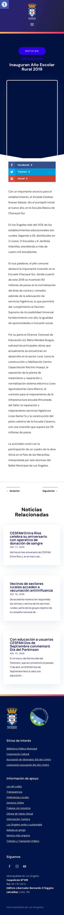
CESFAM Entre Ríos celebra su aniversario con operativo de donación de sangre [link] (28, 538)
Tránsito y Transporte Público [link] (22, 841)
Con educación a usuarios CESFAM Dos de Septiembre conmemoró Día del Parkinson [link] (31, 644)
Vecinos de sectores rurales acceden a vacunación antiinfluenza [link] (31, 587)
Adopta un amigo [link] (16, 830)
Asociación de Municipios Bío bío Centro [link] (28, 759)
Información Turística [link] (18, 819)
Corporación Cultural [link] (17, 754)
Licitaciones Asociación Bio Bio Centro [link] (27, 764)
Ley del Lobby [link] (14, 786)
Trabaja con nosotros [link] (18, 808)
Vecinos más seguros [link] (18, 835)
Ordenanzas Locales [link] (17, 797)
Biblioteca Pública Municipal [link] (21, 748)
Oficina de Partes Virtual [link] (19, 813)
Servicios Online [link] (15, 802)
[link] (4, 4)
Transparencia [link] (14, 791)
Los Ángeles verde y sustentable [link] (24, 824)
